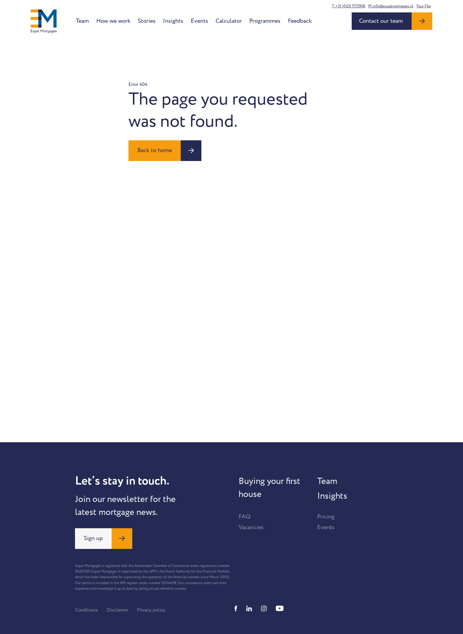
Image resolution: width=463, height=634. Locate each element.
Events (199, 21)
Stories (147, 21)
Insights (173, 21)
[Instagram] (264, 608)
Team (82, 21)
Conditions (86, 610)
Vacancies (251, 527)
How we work (113, 21)
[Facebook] (235, 608)
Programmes (265, 21)
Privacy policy (151, 610)
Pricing (326, 517)
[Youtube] (279, 608)
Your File (423, 6)
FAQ (244, 517)
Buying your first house (269, 487)
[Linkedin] (249, 608)
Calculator (229, 21)
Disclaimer (117, 610)
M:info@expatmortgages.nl (390, 6)
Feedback (300, 21)
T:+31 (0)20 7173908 (348, 6)
